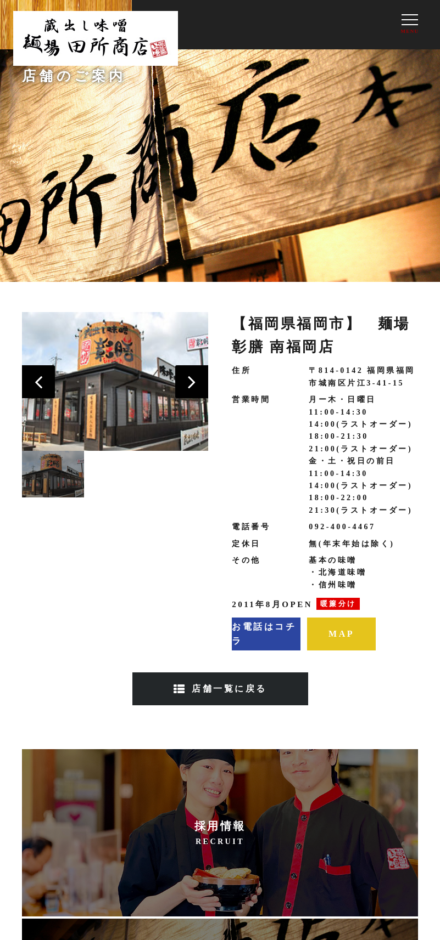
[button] (38, 381)
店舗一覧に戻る (229, 688)
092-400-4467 (342, 527)
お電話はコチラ (264, 633)
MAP (341, 633)
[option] (115, 381)
